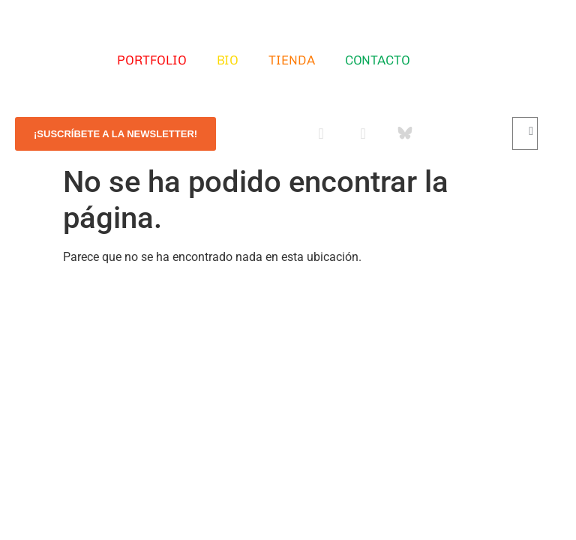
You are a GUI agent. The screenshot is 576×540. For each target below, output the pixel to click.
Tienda (291, 60)
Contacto (377, 60)
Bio (228, 60)
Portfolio (151, 60)
